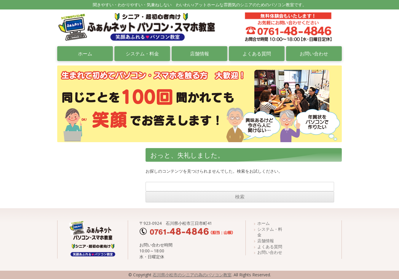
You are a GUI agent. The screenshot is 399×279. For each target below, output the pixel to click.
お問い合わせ (314, 53)
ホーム (85, 53)
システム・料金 (142, 53)
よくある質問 (256, 53)
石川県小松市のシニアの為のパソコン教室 (192, 275)
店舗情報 (199, 53)
